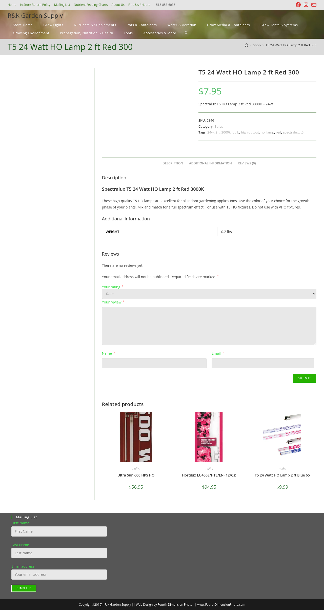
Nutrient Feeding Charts (91, 5)
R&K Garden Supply (35, 15)
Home (12, 5)
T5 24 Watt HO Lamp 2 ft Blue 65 (282, 475)
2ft (217, 132)
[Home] (246, 45)
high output (250, 132)
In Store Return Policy (35, 5)
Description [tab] (173, 163)
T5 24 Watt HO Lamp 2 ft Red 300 (291, 45)
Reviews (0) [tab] (247, 163)
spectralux (291, 132)
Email (218, 353)
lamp (270, 132)
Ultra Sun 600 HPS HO (135, 475)
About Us (117, 5)
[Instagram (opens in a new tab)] (306, 4)
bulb (235, 132)
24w (210, 132)
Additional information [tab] (210, 163)
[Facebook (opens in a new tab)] (298, 4)
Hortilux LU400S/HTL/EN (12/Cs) (209, 475)
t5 (301, 132)
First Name (20, 523)
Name (108, 353)
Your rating (113, 287)
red (278, 132)
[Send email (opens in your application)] (313, 5)
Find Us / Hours (139, 5)
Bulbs (218, 126)
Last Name (20, 544)
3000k (226, 132)
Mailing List (62, 5)
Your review (113, 302)
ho (263, 132)
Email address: (23, 566)
